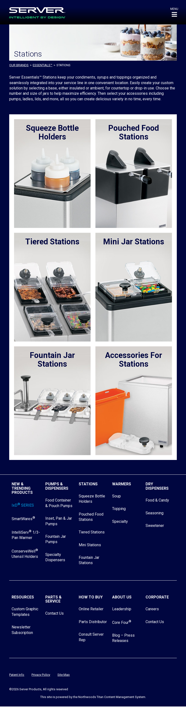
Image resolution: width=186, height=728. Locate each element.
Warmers (121, 484)
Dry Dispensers (157, 486)
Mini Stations (90, 545)
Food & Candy (157, 500)
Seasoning (154, 513)
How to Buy (91, 597)
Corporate (157, 597)
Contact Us (54, 613)
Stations (88, 484)
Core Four (121, 622)
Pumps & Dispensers (56, 486)
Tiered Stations (92, 532)
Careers (152, 609)
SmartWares (23, 519)
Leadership (121, 609)
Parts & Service (53, 599)
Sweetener (155, 525)
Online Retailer (91, 609)
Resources (23, 597)
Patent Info (16, 675)
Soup (116, 496)
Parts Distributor (93, 621)
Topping (119, 508)
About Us (122, 597)
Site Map (63, 675)
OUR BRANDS (19, 65)
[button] (174, 12)
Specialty (120, 521)
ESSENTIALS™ (42, 65)
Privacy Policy (40, 675)
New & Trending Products (22, 488)
